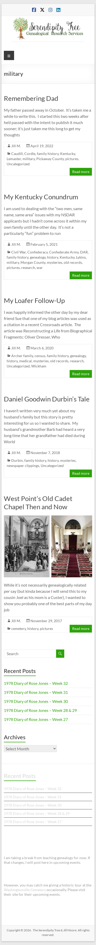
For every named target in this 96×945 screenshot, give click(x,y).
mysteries (54, 262)
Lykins (81, 257)
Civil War (18, 252)
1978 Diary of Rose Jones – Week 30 (36, 701)
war (40, 267)
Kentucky (67, 153)
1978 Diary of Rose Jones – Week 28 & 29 (40, 710)
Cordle (29, 153)
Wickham (38, 366)
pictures (71, 159)
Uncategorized (18, 164)
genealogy (38, 257)
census (40, 356)
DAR (84, 252)
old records (73, 262)
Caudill (17, 153)
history (52, 257)
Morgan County (32, 262)
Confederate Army (64, 252)
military (29, 159)
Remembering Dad (31, 98)
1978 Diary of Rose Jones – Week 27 (36, 719)
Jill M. (16, 146)
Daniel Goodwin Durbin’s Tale (47, 399)
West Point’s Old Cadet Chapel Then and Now (38, 502)
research (28, 267)
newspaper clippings (23, 465)
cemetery (18, 628)
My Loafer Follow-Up (34, 300)
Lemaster (14, 159)
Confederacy (37, 252)
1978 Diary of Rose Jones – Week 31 (36, 692)
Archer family (22, 356)
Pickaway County (50, 159)
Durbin (17, 460)
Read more (80, 171)
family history (48, 153)
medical (25, 361)
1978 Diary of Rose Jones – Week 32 (36, 683)
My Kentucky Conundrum (41, 197)
